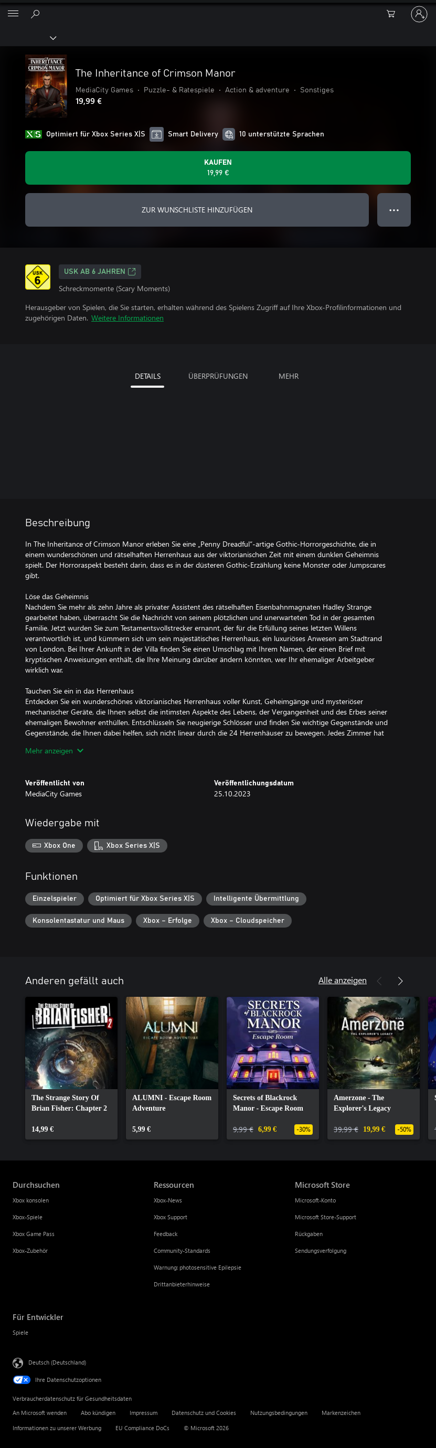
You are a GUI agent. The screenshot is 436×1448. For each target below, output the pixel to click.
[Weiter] (400, 981)
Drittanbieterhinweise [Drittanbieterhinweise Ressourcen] (182, 1284)
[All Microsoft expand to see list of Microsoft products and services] (13, 14)
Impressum (143, 1412)
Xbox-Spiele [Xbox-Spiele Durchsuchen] (27, 1216)
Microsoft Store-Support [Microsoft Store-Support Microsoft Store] (325, 1216)
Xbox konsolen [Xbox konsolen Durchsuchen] (31, 1200)
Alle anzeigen (342, 979)
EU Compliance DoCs (142, 1427)
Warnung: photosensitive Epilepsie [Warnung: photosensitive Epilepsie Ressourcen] (197, 1267)
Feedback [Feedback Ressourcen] (165, 1233)
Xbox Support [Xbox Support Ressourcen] (170, 1216)
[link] (71, 1068)
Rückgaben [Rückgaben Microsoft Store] (309, 1233)
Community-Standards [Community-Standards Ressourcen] (182, 1250)
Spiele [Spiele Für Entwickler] (20, 1332)
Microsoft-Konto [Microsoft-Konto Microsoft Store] (315, 1200)
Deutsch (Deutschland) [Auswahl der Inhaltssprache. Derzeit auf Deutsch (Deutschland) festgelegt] (57, 1362)
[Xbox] (27, 37)
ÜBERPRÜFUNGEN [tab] (218, 376)
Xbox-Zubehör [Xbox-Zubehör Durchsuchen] (30, 1250)
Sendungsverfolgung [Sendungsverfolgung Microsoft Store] (320, 1250)
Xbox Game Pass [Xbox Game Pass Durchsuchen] (34, 1233)
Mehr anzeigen (54, 750)
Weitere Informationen (127, 318)
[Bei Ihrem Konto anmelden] (419, 14)
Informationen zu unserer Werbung (57, 1427)
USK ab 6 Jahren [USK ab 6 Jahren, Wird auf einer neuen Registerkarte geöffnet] (100, 272)
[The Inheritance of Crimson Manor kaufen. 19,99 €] (218, 168)
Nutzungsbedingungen (278, 1412)
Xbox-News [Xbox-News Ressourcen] (168, 1200)
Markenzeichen (341, 1412)
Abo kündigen (98, 1412)
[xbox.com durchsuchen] (37, 13)
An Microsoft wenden (40, 1412)
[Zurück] (379, 981)
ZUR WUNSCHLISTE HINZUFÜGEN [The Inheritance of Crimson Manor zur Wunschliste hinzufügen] (197, 210)
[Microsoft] (217, 8)
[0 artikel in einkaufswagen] (394, 14)
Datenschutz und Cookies (204, 1412)
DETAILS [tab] (148, 376)
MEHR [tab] (289, 376)
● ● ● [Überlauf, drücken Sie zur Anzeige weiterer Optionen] (394, 209)
